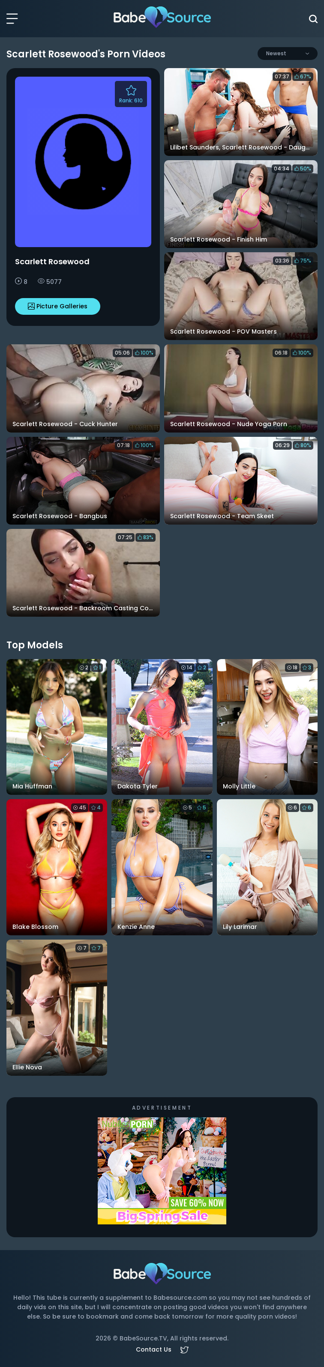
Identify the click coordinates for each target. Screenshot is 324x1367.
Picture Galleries (57, 306)
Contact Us (153, 1349)
